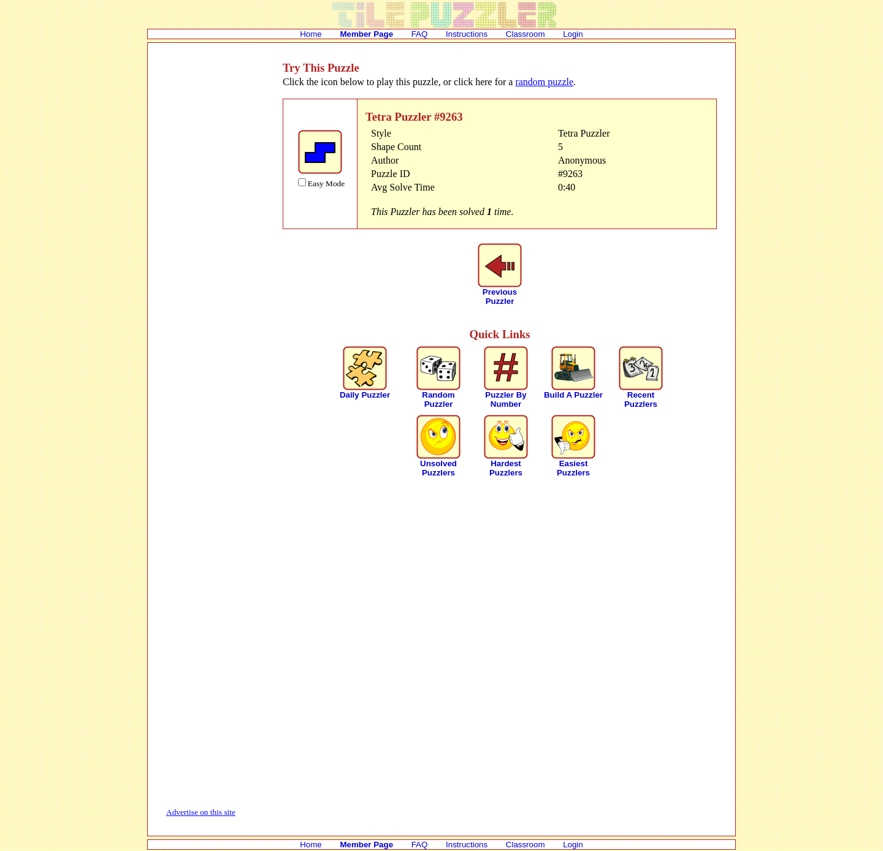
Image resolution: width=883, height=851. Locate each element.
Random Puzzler (438, 399)
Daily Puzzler (365, 394)
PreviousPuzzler (500, 296)
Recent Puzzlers (640, 399)
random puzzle (544, 82)
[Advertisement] (215, 245)
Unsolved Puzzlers (438, 468)
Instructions (466, 34)
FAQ (419, 34)
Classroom (525, 34)
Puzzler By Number (505, 399)
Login (573, 34)
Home (311, 34)
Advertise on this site (200, 812)
